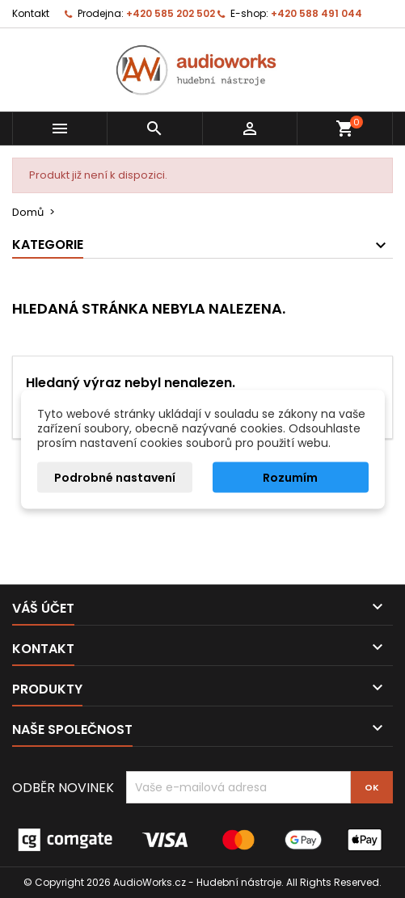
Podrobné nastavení (114, 477)
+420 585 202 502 (170, 13)
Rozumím (290, 477)
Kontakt (30, 13)
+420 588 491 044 (316, 13)
